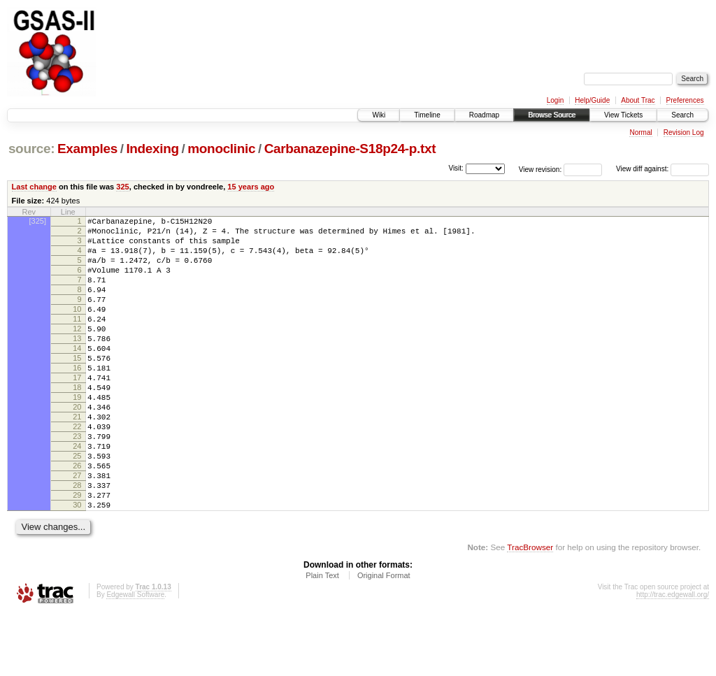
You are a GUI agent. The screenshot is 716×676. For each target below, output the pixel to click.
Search (682, 115)
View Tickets (623, 115)
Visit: (456, 168)
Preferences (685, 100)
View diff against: (662, 169)
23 (77, 482)
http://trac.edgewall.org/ (672, 657)
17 (77, 411)
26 (77, 518)
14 (77, 375)
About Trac (637, 100)
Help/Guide (592, 100)
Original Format (383, 638)
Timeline (427, 115)
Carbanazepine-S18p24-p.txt (350, 148)
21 (77, 458)
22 (77, 470)
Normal (640, 132)
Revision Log (684, 132)
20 (77, 447)
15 (77, 387)
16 (77, 399)
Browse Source (551, 115)
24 (77, 494)
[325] (37, 221)
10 (77, 328)
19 (77, 435)
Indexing (152, 148)
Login (555, 100)
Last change (34, 186)
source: (31, 148)
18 (77, 423)
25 (77, 506)
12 (77, 351)
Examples (87, 148)
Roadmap (484, 115)
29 (77, 553)
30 (77, 565)
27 (77, 530)
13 (77, 363)
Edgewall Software (135, 657)
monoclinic (221, 148)
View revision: (540, 169)
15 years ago (250, 186)
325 (122, 186)
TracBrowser (530, 609)
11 (77, 340)
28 (77, 542)
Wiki (378, 115)
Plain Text (322, 638)
